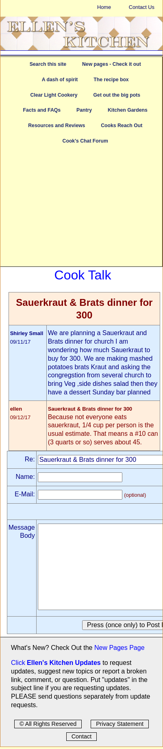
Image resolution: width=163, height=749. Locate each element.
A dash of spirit (60, 79)
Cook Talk (82, 275)
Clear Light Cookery (53, 95)
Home (104, 7)
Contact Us (141, 7)
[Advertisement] (81, 209)
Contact (82, 736)
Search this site (48, 64)
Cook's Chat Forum (85, 141)
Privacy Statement (119, 724)
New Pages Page (119, 647)
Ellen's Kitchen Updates (64, 662)
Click (19, 662)
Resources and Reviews (56, 125)
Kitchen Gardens (128, 110)
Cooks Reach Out (121, 125)
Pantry (84, 110)
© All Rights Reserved (48, 724)
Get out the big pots (117, 95)
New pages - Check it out (111, 64)
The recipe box (110, 79)
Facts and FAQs (42, 110)
